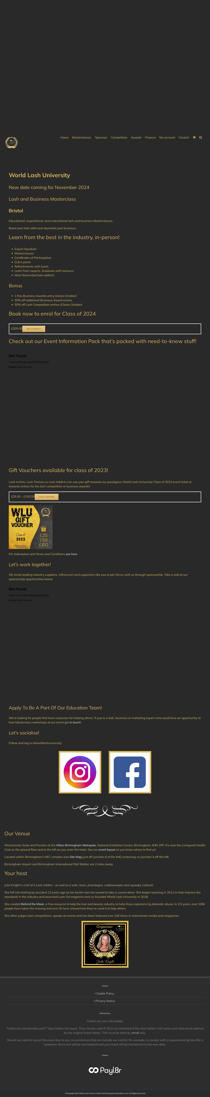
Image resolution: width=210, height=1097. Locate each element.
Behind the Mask (32, 904)
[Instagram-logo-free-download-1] (80, 754)
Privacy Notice (105, 1001)
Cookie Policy (105, 993)
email (135, 1033)
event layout (107, 849)
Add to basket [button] (34, 328)
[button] (200, 137)
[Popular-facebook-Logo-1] (130, 754)
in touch (75, 722)
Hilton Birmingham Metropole (76, 845)
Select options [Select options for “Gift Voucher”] (46, 496)
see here (71, 554)
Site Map (76, 857)
